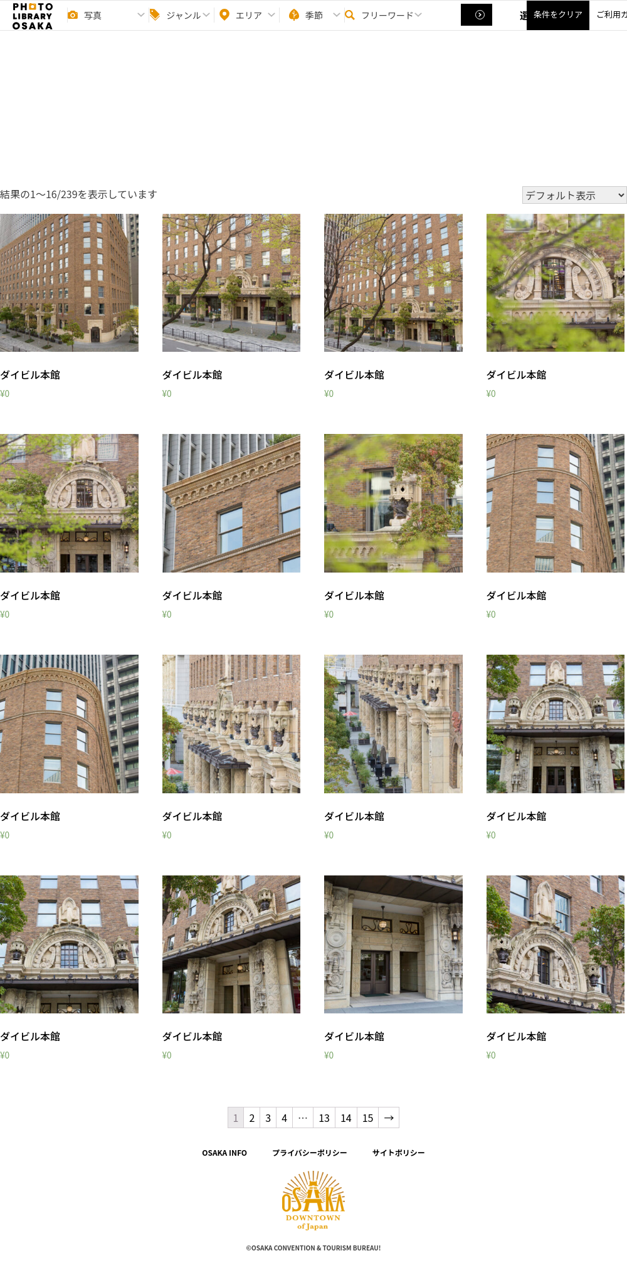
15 (368, 1117)
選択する (478, 25)
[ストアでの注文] (574, 195)
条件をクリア (558, 25)
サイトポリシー (398, 1152)
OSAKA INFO (224, 1152)
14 (346, 1117)
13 (324, 1117)
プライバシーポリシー (309, 1152)
